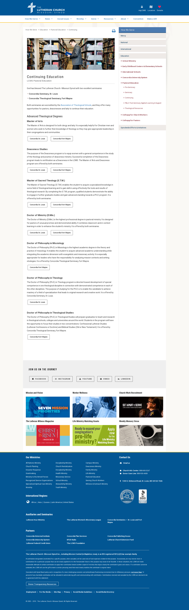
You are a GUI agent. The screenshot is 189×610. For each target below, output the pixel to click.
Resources (108, 19)
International (126, 49)
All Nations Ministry (33, 463)
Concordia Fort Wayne (62, 138)
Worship (80, 19)
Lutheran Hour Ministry (35, 520)
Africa (33, 502)
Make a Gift (152, 19)
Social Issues (63, 19)
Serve (93, 19)
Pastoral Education (58, 30)
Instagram (62, 379)
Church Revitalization (64, 466)
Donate (160, 10)
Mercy (123, 36)
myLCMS (142, 10)
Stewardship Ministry (64, 484)
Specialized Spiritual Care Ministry (39, 484)
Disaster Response (33, 470)
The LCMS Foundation (76, 543)
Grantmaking (31, 473)
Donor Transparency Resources (42, 584)
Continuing (73, 30)
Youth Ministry (61, 487)
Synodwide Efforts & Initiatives (133, 127)
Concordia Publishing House (118, 536)
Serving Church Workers (95, 480)
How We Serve (31, 19)
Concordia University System (134, 77)
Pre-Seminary (130, 87)
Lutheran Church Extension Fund (120, 540)
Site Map (57, 592)
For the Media (45, 592)
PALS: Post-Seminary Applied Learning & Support (143, 103)
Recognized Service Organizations (39, 480)
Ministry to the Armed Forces (37, 477)
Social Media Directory (105, 592)
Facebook (39, 379)
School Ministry (129, 61)
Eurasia (47, 502)
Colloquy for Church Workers (134, 115)
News (47, 19)
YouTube (85, 379)
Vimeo (105, 379)
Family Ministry (91, 470)
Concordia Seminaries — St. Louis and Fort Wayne (124, 521)
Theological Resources (134, 108)
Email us (126, 463)
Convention (138, 19)
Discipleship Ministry (64, 463)
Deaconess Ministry (93, 466)
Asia (40, 502)
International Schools (131, 72)
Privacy (67, 592)
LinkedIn (124, 379)
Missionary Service (63, 477)
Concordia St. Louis (37, 138)
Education (44, 30)
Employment (31, 592)
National (124, 42)
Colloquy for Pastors (131, 120)
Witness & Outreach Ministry (97, 484)
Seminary (128, 92)
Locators (151, 10)
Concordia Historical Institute (38, 536)
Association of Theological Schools (76, 105)
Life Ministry (90, 473)
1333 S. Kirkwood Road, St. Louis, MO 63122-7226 (142, 481)
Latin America (56, 502)
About (123, 19)
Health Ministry (61, 473)
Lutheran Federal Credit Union (38, 543)
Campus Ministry (92, 463)
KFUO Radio (71, 540)
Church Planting (32, 466)
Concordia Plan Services (77, 536)
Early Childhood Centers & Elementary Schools (142, 66)
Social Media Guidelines (82, 592)
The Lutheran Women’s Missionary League (84, 520)
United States (68, 502)
